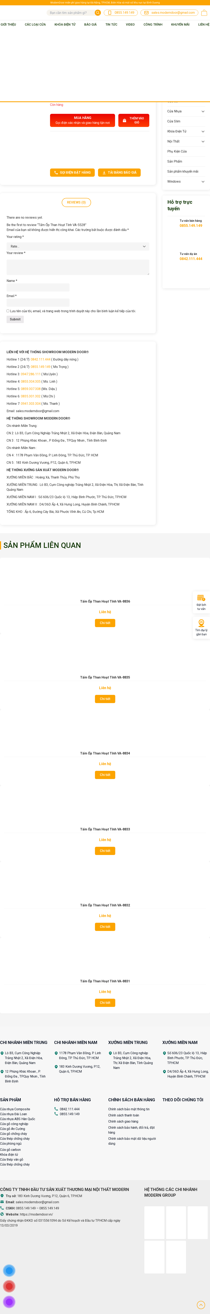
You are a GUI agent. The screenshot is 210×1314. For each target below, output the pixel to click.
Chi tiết (105, 623)
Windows (174, 181)
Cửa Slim (173, 121)
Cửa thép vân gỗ (11, 1159)
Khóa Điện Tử (65, 24)
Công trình (153, 24)
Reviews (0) (76, 202)
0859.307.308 (31, 389)
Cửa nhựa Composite (15, 1109)
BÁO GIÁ (90, 24)
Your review (16, 253)
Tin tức (111, 24)
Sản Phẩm (174, 161)
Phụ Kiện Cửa (177, 151)
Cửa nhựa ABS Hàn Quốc (17, 1119)
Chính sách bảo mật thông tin (129, 1109)
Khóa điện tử (9, 1155)
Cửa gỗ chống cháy (13, 1134)
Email (12, 296)
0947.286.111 (31, 374)
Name (12, 281)
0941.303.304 (31, 404)
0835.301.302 (31, 396)
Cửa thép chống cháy (15, 1139)
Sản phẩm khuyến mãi (182, 171)
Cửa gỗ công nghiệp (14, 1124)
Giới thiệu (8, 24)
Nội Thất (173, 141)
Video (130, 24)
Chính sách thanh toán (123, 1115)
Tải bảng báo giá (119, 173)
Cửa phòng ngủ (11, 1144)
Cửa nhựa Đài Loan (13, 1114)
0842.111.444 (40, 359)
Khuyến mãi (180, 24)
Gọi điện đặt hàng (72, 173)
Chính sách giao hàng (123, 1121)
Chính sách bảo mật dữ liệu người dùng (132, 1141)
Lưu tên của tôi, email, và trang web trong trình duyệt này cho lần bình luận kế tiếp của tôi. (73, 311)
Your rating (15, 237)
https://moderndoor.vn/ (36, 1214)
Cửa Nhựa (174, 111)
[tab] (76, 202)
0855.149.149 (40, 367)
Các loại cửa (35, 24)
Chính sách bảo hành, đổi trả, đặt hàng (131, 1130)
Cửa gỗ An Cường (12, 1129)
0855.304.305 (31, 381)
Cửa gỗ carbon (10, 1150)
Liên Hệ (203, 24)
